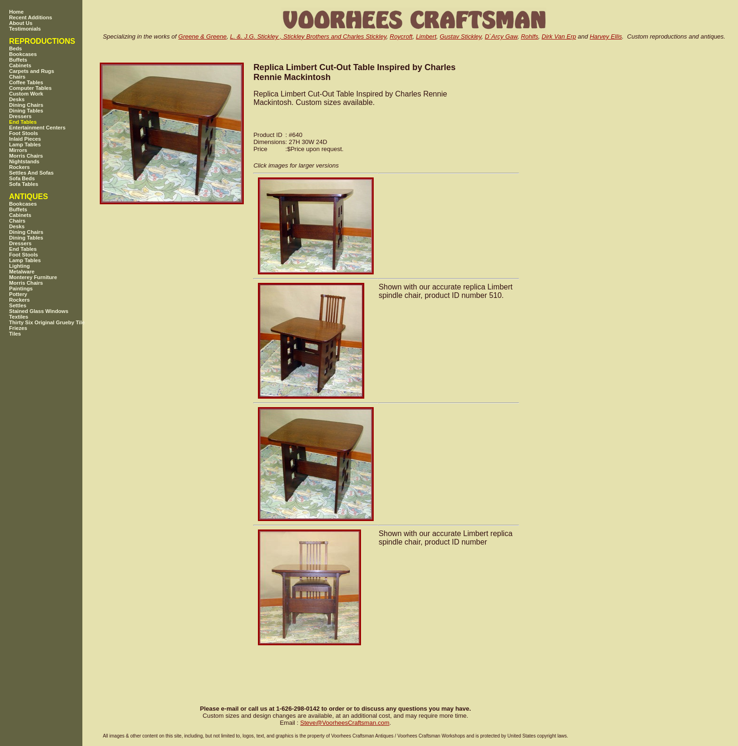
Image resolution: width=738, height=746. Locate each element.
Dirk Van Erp (559, 36)
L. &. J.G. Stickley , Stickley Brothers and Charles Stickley (308, 36)
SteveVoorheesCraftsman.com (345, 722)
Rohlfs (529, 36)
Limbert (426, 36)
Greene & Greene (202, 36)
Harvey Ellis (606, 36)
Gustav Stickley (460, 36)
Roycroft (401, 36)
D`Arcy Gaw (501, 36)
